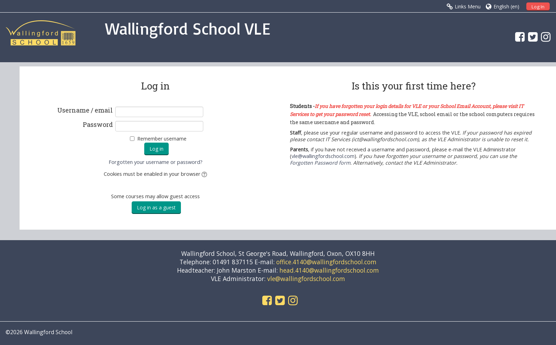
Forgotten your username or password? (156, 162)
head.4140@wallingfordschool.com (329, 270)
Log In (538, 6)
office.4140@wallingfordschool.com (326, 262)
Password (98, 125)
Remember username (161, 138)
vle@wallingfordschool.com (323, 156)
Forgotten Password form (320, 162)
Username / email (85, 110)
